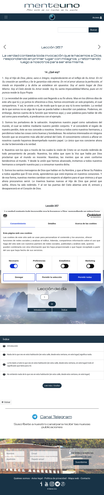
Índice (64, 310)
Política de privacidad (55, 478)
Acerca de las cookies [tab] (86, 223)
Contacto (85, 478)
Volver (6, 402)
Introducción (40, 310)
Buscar (93, 30)
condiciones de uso (81, 456)
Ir (52, 304)
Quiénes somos (22, 478)
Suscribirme (81, 462)
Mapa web (73, 478)
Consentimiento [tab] (18, 223)
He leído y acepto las (81, 454)
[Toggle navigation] (6, 17)
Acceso (97, 17)
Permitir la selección (52, 277)
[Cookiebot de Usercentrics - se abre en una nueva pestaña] (89, 216)
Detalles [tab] (52, 223)
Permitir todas (85, 277)
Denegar (19, 277)
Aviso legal (37, 478)
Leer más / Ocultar (52, 385)
